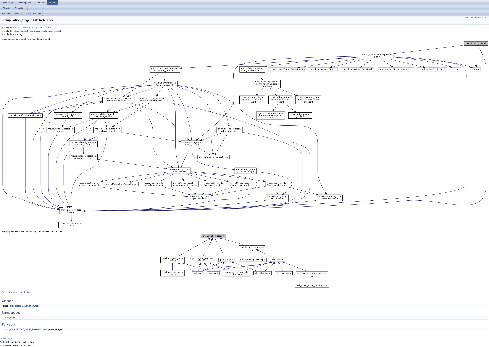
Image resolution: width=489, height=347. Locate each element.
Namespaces (475, 17)
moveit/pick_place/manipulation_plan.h (38, 31)
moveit (26, 13)
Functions (484, 17)
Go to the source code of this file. (17, 292)
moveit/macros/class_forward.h (33, 27)
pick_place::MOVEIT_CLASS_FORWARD (23, 329)
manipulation (6, 338)
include (17, 13)
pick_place (6, 13)
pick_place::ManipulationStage (24, 306)
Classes (466, 17)
